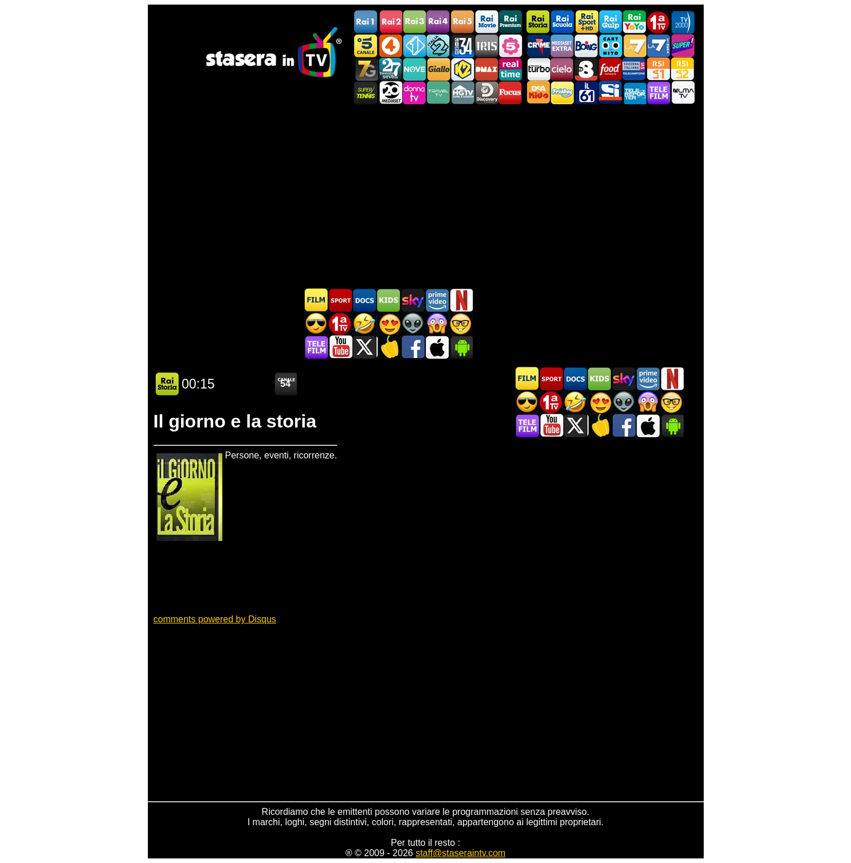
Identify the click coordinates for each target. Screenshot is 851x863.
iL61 (586, 92)
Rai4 (438, 22)
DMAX (486, 69)
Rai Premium (511, 22)
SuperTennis (366, 92)
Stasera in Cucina (389, 347)
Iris (486, 45)
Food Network (610, 69)
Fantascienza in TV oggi (413, 323)
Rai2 (390, 22)
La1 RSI (658, 69)
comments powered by (215, 619)
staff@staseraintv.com (460, 853)
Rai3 (414, 22)
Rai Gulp (610, 22)
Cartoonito (610, 45)
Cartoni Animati (389, 300)
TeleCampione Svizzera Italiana (634, 69)
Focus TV (511, 92)
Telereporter (634, 92)
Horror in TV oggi (437, 323)
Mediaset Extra (562, 45)
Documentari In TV (364, 300)
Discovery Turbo (538, 69)
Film (316, 300)
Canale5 (366, 45)
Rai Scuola (562, 22)
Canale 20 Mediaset (390, 92)
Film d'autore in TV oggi (461, 323)
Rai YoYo (634, 22)
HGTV (462, 92)
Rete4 (390, 45)
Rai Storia (538, 22)
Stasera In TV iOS (437, 347)
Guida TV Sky (413, 300)
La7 (634, 45)
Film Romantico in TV (389, 323)
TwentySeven (390, 69)
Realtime (511, 69)
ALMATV (682, 92)
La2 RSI (682, 69)
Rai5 (462, 22)
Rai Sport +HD (586, 22)
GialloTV (438, 69)
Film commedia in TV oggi (364, 323)
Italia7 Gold (366, 69)
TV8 (586, 69)
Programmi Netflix (461, 300)
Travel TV (438, 92)
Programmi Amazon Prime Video (437, 300)
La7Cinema (658, 45)
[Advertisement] (426, 196)
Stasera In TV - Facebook (413, 347)
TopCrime (538, 45)
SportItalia (610, 92)
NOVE (414, 69)
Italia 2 (438, 45)
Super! (682, 45)
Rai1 (366, 22)
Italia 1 (414, 45)
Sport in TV (340, 300)
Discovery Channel (486, 92)
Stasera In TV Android (461, 347)
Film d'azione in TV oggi (316, 323)
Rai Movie (486, 22)
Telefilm (658, 92)
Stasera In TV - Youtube (340, 347)
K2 (462, 69)
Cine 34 (462, 45)
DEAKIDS (538, 92)
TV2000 (682, 22)
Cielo (562, 69)
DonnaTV (414, 92)
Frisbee (562, 92)
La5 (511, 45)
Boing (586, 45)
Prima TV (658, 22)
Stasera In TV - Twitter (364, 347)
